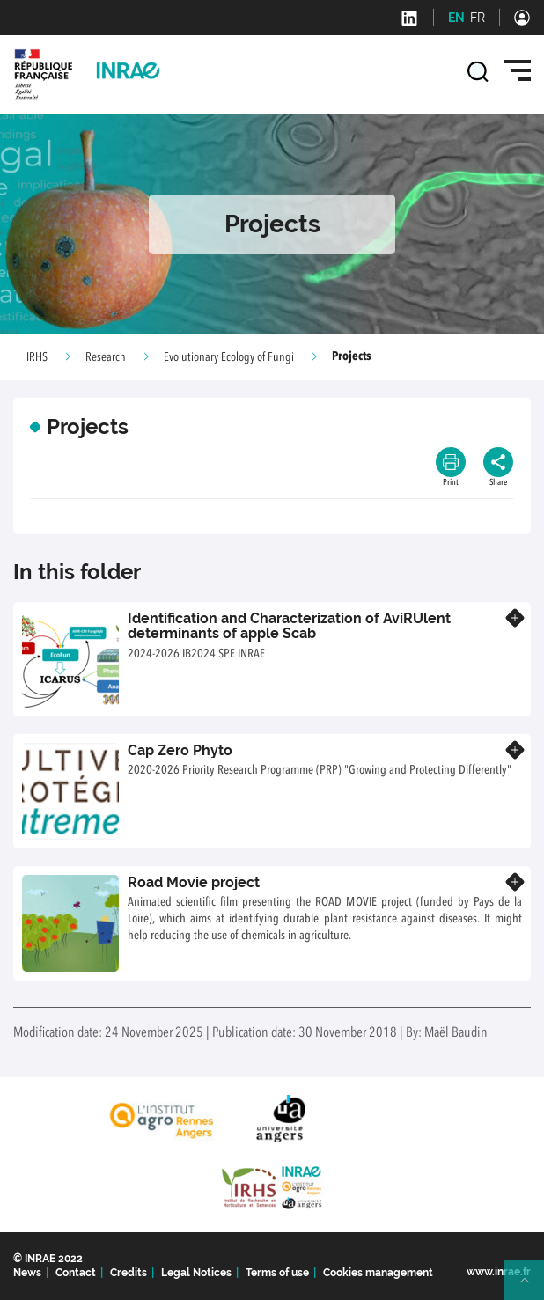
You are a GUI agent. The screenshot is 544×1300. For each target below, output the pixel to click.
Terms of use (277, 1273)
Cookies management (378, 1273)
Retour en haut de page (531, 1287)
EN (456, 18)
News (27, 1273)
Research (105, 357)
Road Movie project (194, 882)
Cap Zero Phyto (180, 750)
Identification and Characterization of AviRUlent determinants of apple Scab (289, 626)
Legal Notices (196, 1273)
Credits (128, 1273)
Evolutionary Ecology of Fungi (229, 357)
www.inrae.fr (499, 1272)
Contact (75, 1273)
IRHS (37, 357)
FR (477, 18)
